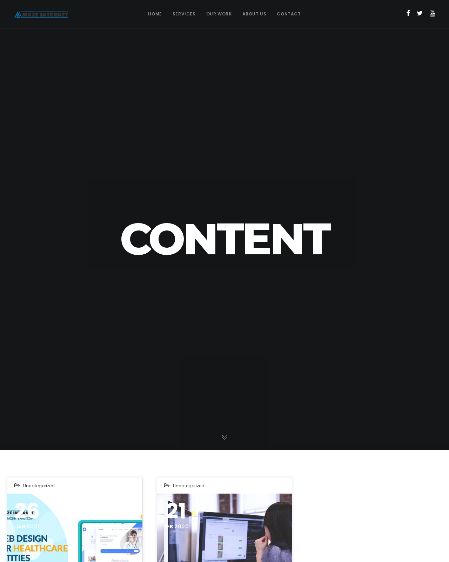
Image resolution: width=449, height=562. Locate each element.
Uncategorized (39, 486)
